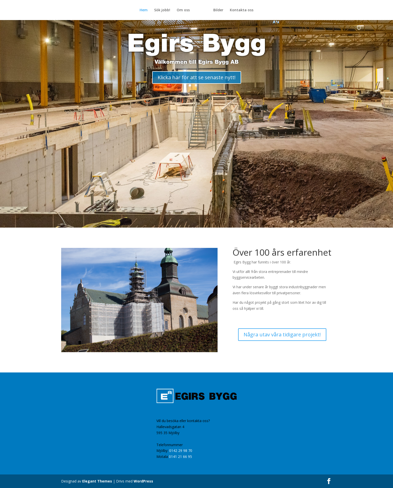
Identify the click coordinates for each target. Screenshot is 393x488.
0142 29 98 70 (180, 450)
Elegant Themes (97, 481)
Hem (144, 10)
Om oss (183, 10)
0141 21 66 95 (180, 456)
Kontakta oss (241, 10)
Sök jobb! (162, 10)
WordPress (143, 481)
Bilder (218, 10)
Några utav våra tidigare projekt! (282, 334)
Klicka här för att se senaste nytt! (197, 77)
